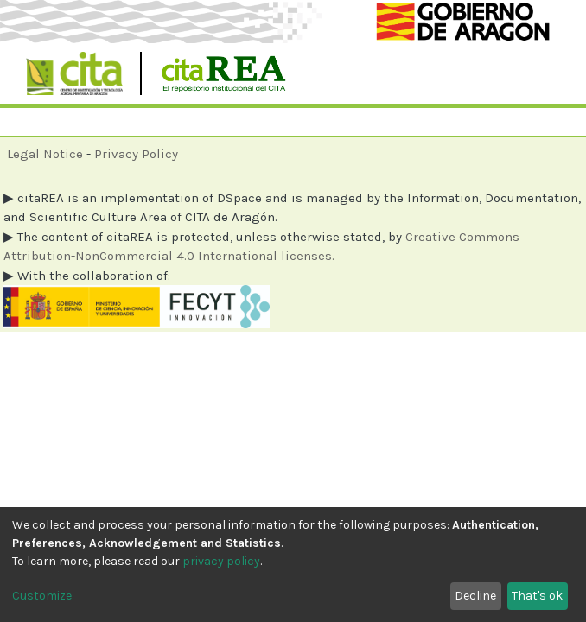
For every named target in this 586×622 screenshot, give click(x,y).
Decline (475, 595)
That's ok (537, 595)
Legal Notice (45, 154)
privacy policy (221, 561)
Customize (42, 595)
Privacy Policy (136, 154)
